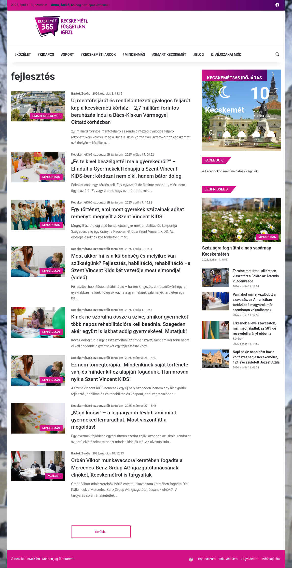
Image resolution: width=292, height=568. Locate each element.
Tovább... (101, 532)
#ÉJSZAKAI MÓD (226, 55)
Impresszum (207, 559)
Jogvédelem (249, 559)
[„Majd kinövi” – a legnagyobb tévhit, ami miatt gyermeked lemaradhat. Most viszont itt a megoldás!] (38, 418)
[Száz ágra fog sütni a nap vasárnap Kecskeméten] (241, 220)
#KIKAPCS (46, 55)
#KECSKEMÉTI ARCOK (98, 55)
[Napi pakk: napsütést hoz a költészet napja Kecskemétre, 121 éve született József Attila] (215, 359)
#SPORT (67, 55)
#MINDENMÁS (134, 55)
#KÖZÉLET (22, 55)
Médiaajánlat (271, 559)
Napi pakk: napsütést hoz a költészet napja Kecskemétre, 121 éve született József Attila (256, 357)
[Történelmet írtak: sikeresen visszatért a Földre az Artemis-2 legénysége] (215, 277)
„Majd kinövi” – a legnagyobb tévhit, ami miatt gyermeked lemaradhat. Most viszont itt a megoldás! (124, 420)
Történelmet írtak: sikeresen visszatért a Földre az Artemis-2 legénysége (256, 276)
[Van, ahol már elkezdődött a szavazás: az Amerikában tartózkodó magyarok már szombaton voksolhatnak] (215, 301)
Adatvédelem (228, 559)
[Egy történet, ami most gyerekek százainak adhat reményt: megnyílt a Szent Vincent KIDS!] (38, 215)
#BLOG (198, 55)
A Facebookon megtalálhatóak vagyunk (230, 171)
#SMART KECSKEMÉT (169, 55)
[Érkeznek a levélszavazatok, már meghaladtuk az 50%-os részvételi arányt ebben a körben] (215, 330)
